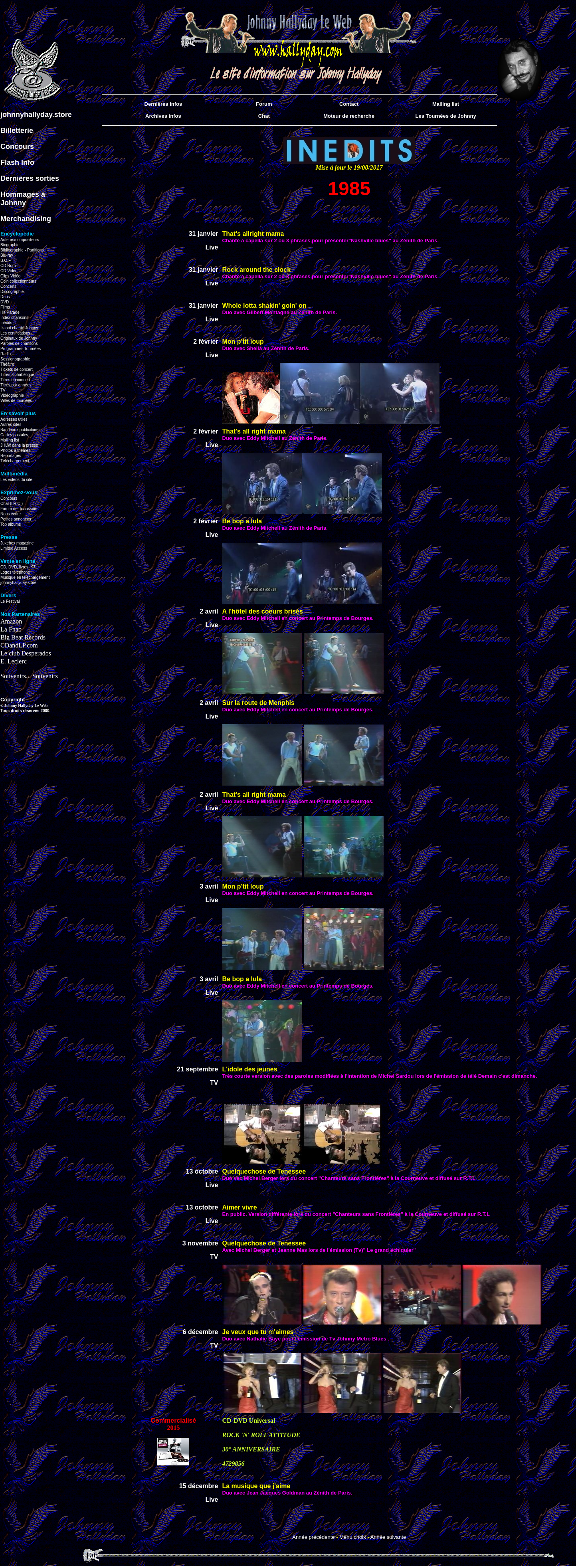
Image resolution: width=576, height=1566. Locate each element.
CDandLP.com (19, 645)
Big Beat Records (23, 637)
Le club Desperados (25, 653)
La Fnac (10, 629)
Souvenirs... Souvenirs (29, 676)
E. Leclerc (13, 661)
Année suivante (388, 1537)
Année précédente (313, 1537)
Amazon (11, 621)
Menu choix (352, 1537)
